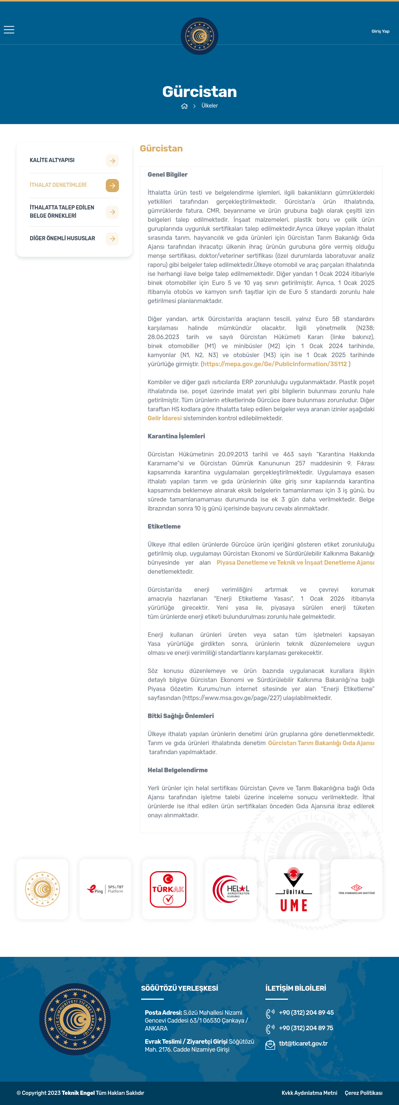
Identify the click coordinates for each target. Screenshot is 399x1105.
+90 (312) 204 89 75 (299, 1029)
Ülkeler (209, 106)
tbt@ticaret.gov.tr (296, 1045)
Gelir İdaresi (165, 421)
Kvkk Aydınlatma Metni (309, 1093)
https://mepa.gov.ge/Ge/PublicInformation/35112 (275, 367)
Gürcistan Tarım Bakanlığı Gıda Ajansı (321, 746)
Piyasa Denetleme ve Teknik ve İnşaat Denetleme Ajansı (295, 565)
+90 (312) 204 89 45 (299, 1014)
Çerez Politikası (363, 1093)
